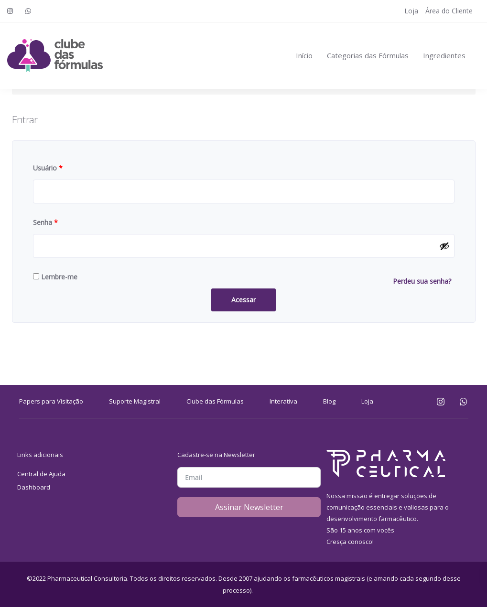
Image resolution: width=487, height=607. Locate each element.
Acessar (243, 299)
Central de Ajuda (41, 473)
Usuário (48, 167)
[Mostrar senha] (444, 246)
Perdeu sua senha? (422, 281)
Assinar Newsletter (249, 507)
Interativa (283, 401)
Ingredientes (444, 55)
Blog (329, 401)
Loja (411, 10)
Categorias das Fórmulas (368, 55)
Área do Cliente (449, 10)
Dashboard (33, 487)
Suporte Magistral (135, 401)
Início (304, 55)
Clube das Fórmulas (215, 401)
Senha (45, 222)
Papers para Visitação (51, 401)
